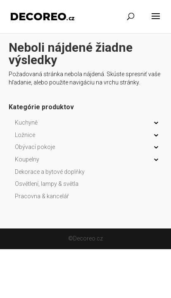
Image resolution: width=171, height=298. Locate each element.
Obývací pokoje (35, 147)
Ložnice (25, 135)
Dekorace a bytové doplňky (50, 171)
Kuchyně (26, 122)
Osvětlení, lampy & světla (46, 183)
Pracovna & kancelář (42, 196)
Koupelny (27, 159)
